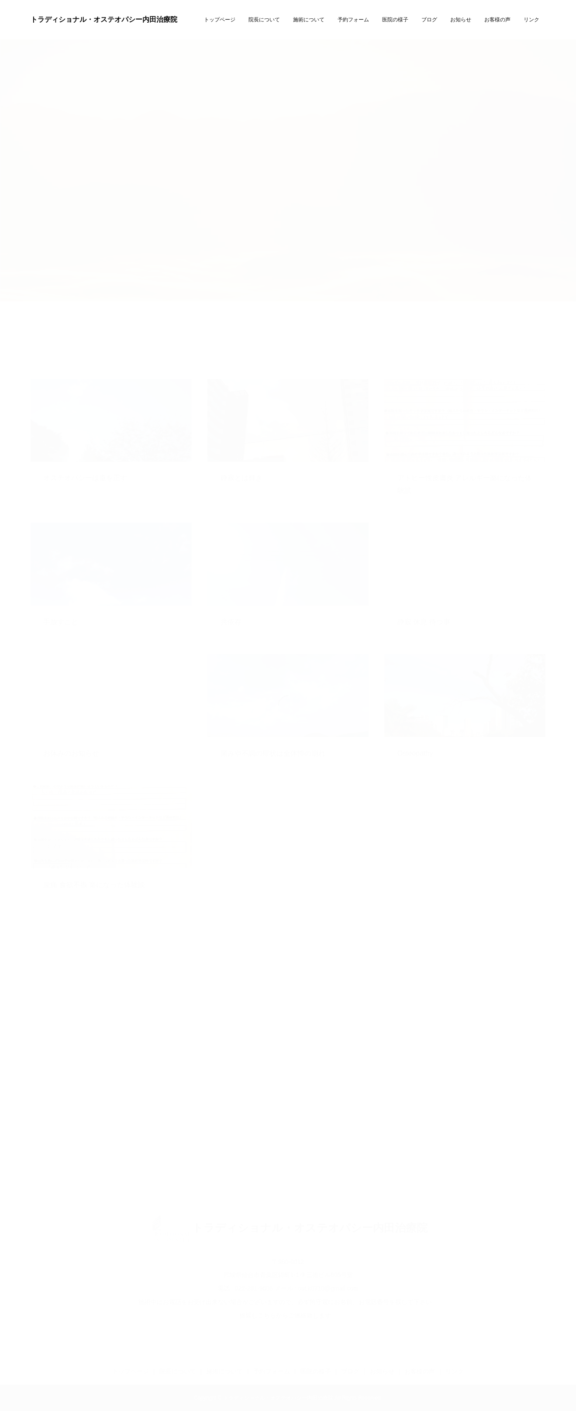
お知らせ (460, 20)
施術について (308, 20)
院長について (264, 20)
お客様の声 (497, 20)
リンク (531, 20)
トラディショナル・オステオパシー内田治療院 (104, 19)
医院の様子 (395, 20)
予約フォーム (353, 20)
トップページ (219, 20)
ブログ (429, 20)
